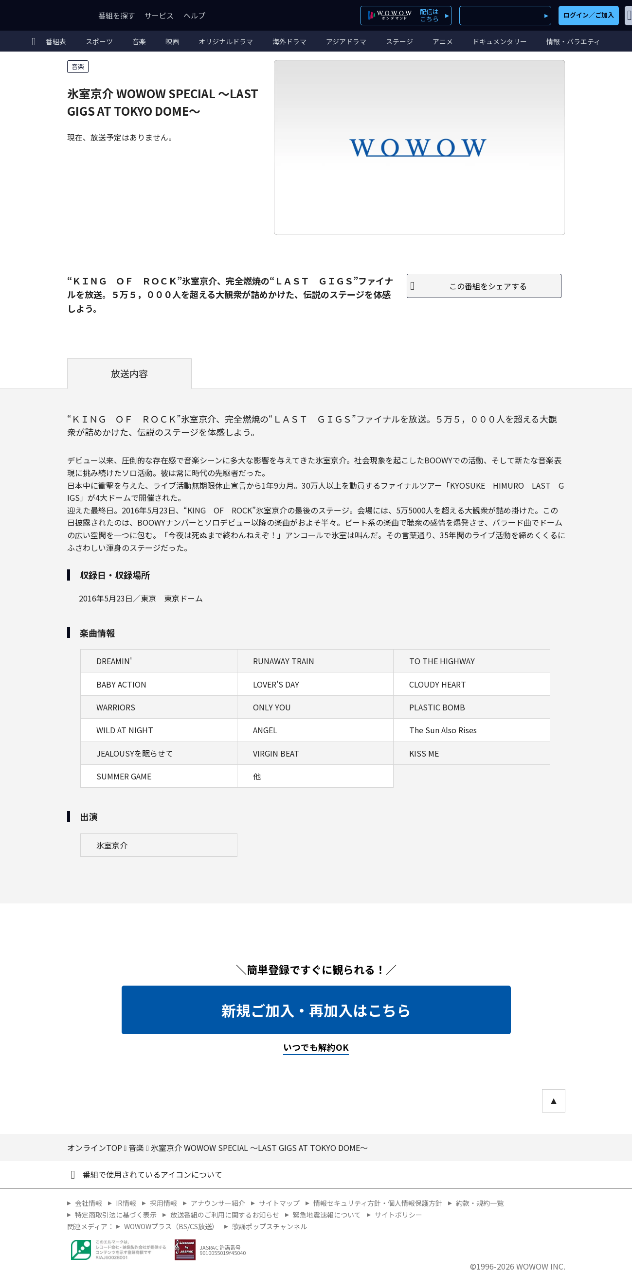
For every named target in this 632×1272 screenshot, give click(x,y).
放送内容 (129, 373)
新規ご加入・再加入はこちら (316, 1010)
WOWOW (42, 15)
